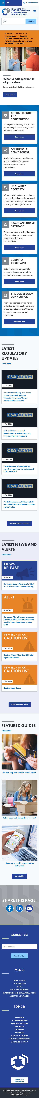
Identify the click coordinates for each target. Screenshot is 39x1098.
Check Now (10, 95)
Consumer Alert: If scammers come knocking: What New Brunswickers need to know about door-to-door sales (19, 621)
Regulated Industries (19, 990)
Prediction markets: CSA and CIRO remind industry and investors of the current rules (19, 504)
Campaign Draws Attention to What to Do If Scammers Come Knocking (19, 585)
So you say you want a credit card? (19, 772)
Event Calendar (19, 984)
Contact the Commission (19, 1080)
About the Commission (19, 996)
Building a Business (19, 1036)
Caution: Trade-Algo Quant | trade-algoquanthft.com (19, 656)
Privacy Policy (16, 1095)
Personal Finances (19, 1023)
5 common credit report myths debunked (19, 864)
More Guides (19, 876)
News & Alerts (19, 981)
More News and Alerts (19, 704)
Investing (19, 1017)
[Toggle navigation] (34, 12)
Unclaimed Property (19, 1042)
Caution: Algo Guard (12, 688)
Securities (19, 1033)
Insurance (19, 1030)
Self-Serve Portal (32, 3)
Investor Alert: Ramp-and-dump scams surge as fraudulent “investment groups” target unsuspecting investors (17, 396)
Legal (26, 1095)
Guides (19, 987)
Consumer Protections (19, 1039)
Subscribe (6, 363)
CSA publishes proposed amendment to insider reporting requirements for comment (17, 433)
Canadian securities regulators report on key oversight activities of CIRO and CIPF (19, 469)
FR (8, 3)
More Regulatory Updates (19, 523)
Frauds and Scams (20, 1020)
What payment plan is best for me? (19, 817)
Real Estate (19, 1027)
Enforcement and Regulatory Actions (19, 993)
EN (3, 3)
